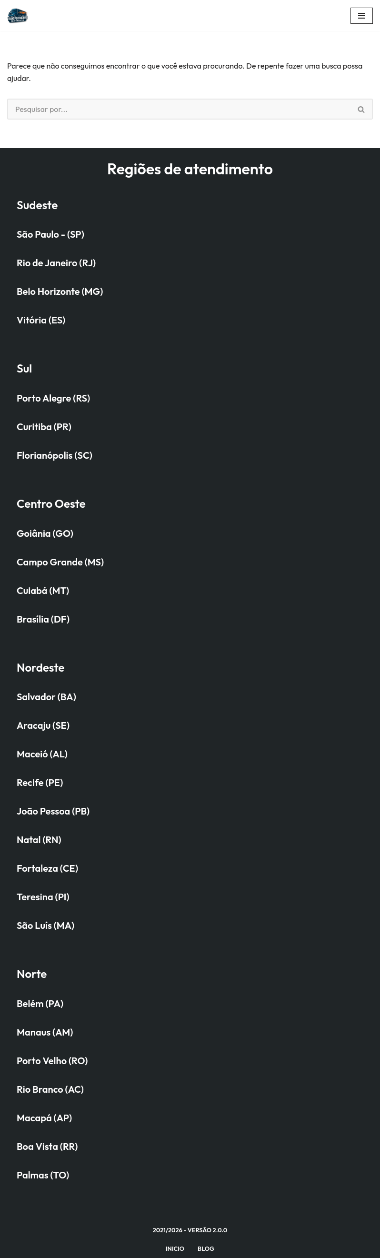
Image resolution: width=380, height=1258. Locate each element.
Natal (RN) (39, 839)
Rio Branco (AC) (50, 1089)
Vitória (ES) (41, 320)
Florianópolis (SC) (54, 455)
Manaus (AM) (45, 1032)
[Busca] (178, 109)
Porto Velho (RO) (52, 1061)
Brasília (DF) (43, 619)
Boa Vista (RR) (47, 1146)
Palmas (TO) (43, 1175)
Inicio (175, 1248)
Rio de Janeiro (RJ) (56, 263)
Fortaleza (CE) (47, 868)
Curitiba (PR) (44, 427)
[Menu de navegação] (361, 16)
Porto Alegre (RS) (53, 398)
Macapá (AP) (44, 1118)
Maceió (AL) (42, 754)
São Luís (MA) (45, 925)
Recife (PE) (40, 782)
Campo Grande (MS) (60, 562)
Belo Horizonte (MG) (60, 291)
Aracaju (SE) (43, 725)
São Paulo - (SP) (50, 234)
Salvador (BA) (46, 697)
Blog (206, 1248)
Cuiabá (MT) (43, 590)
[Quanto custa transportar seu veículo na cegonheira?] (21, 16)
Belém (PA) (40, 1003)
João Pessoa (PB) (53, 811)
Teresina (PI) (43, 897)
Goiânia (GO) (45, 533)
